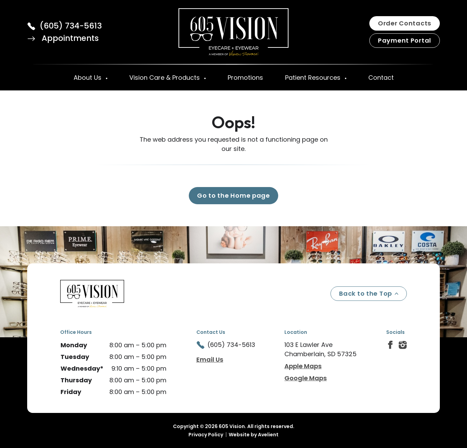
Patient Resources (313, 77)
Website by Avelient (254, 434)
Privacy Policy (205, 434)
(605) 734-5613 (71, 25)
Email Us (209, 359)
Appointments (63, 38)
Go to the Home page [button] (233, 195)
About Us (88, 77)
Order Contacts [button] (404, 23)
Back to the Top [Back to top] (368, 293)
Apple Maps (303, 366)
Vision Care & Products (165, 77)
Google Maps (305, 378)
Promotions (245, 77)
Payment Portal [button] (404, 40)
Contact (381, 77)
